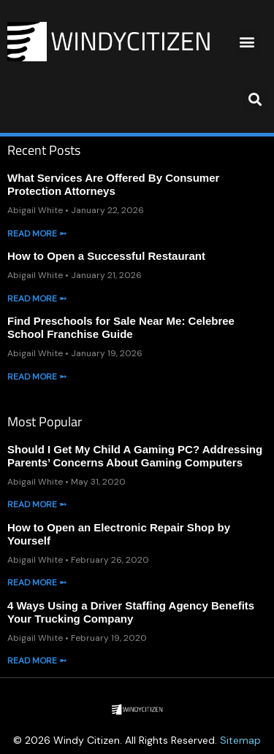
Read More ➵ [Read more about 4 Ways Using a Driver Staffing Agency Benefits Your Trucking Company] (36, 660)
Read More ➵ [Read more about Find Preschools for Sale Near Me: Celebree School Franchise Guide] (36, 376)
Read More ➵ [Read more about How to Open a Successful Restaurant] (36, 298)
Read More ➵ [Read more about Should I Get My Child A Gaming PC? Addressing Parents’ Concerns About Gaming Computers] (36, 504)
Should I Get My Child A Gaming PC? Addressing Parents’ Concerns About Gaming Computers (134, 456)
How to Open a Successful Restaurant (106, 256)
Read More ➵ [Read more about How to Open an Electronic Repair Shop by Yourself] (36, 582)
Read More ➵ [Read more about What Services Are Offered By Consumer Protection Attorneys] (36, 233)
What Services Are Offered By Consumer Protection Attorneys (113, 184)
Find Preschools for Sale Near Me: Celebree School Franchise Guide (121, 327)
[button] (247, 42)
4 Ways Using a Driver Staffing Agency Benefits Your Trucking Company (130, 612)
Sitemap (240, 740)
